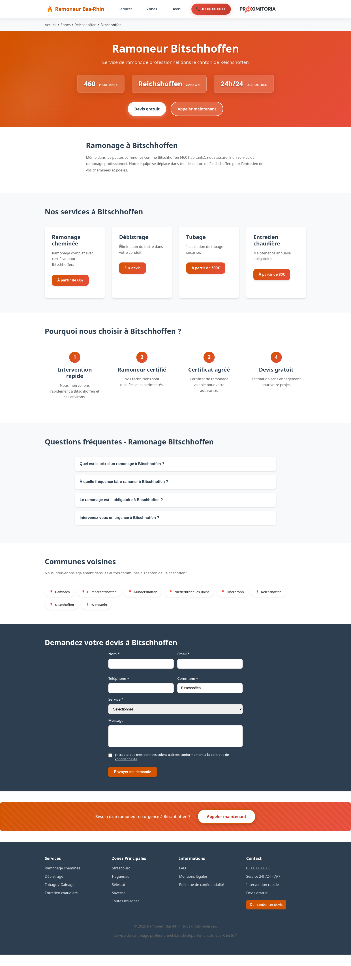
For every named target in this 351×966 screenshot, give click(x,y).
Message (116, 728)
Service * (115, 707)
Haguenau (120, 887)
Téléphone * (118, 686)
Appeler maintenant (197, 110)
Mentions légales (193, 887)
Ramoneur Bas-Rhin (79, 9)
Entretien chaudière (61, 904)
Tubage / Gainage (59, 896)
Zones (152, 8)
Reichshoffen (85, 24)
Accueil (51, 24)
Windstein (102, 612)
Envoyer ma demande (132, 783)
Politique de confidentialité (201, 896)
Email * (183, 661)
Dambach (63, 598)
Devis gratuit (146, 110)
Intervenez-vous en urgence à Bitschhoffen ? (122, 523)
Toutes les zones (125, 912)
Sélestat (118, 896)
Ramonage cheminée (62, 879)
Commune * (187, 686)
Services (125, 8)
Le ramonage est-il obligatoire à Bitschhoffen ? (124, 504)
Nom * (114, 661)
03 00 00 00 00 (214, 8)
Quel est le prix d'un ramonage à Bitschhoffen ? (124, 465)
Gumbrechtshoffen (104, 598)
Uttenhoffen (65, 612)
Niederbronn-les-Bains (199, 598)
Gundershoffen (151, 598)
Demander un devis (266, 915)
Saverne (118, 904)
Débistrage (54, 887)
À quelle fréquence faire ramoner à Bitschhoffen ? (126, 485)
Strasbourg (121, 879)
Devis (176, 8)
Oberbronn (245, 598)
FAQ (182, 879)
